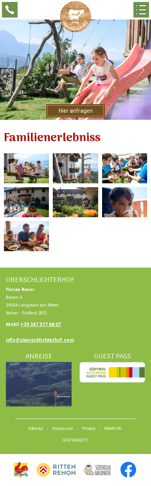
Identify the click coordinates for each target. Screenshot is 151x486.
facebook (128, 469)
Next (141, 70)
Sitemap (36, 428)
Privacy (88, 428)
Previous (10, 70)
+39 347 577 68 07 (40, 324)
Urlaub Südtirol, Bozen (56, 469)
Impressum (62, 428)
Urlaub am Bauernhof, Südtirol (21, 469)
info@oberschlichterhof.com (40, 340)
